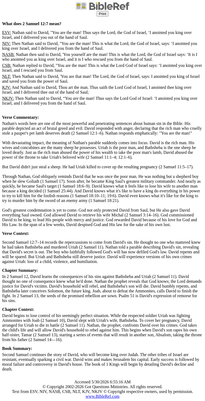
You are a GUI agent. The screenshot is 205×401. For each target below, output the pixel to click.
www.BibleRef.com (103, 396)
